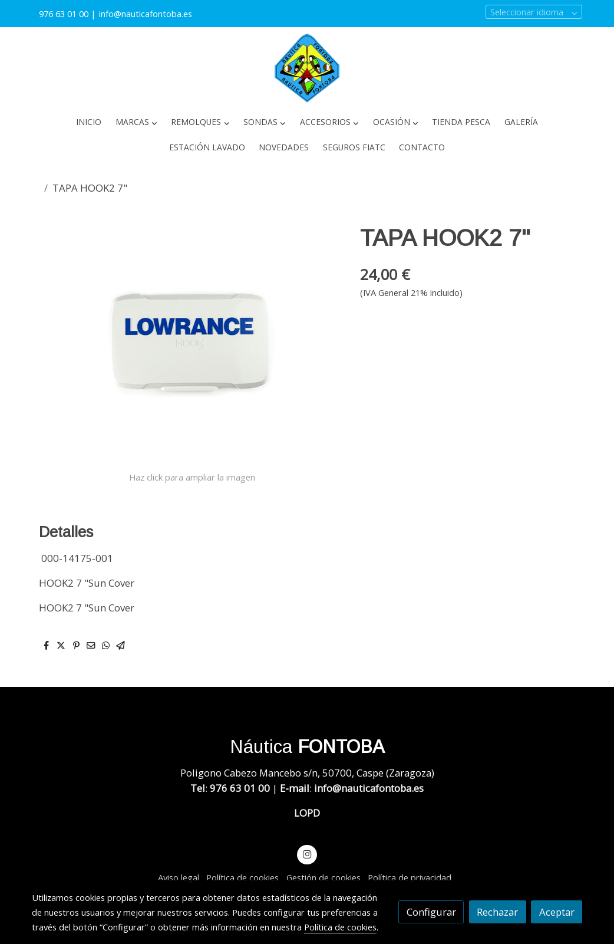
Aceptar (557, 912)
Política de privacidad (409, 877)
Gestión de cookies (323, 877)
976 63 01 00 (63, 13)
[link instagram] (307, 853)
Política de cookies (242, 877)
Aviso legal (178, 877)
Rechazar (497, 912)
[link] (307, 68)
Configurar (431, 912)
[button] (136, 122)
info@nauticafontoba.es (146, 13)
